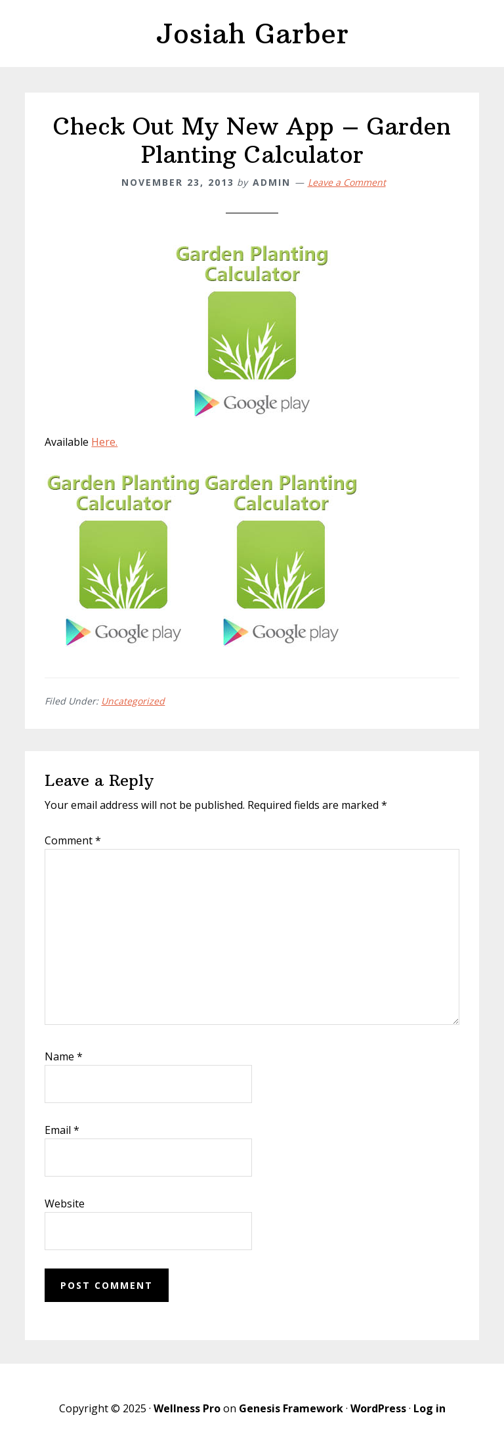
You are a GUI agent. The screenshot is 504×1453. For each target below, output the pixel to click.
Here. (104, 442)
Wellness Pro (187, 1408)
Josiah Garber (252, 33)
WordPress (378, 1408)
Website (65, 1203)
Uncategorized (133, 701)
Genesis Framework (291, 1408)
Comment (73, 840)
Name (64, 1056)
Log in (429, 1408)
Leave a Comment (347, 182)
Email (62, 1130)
